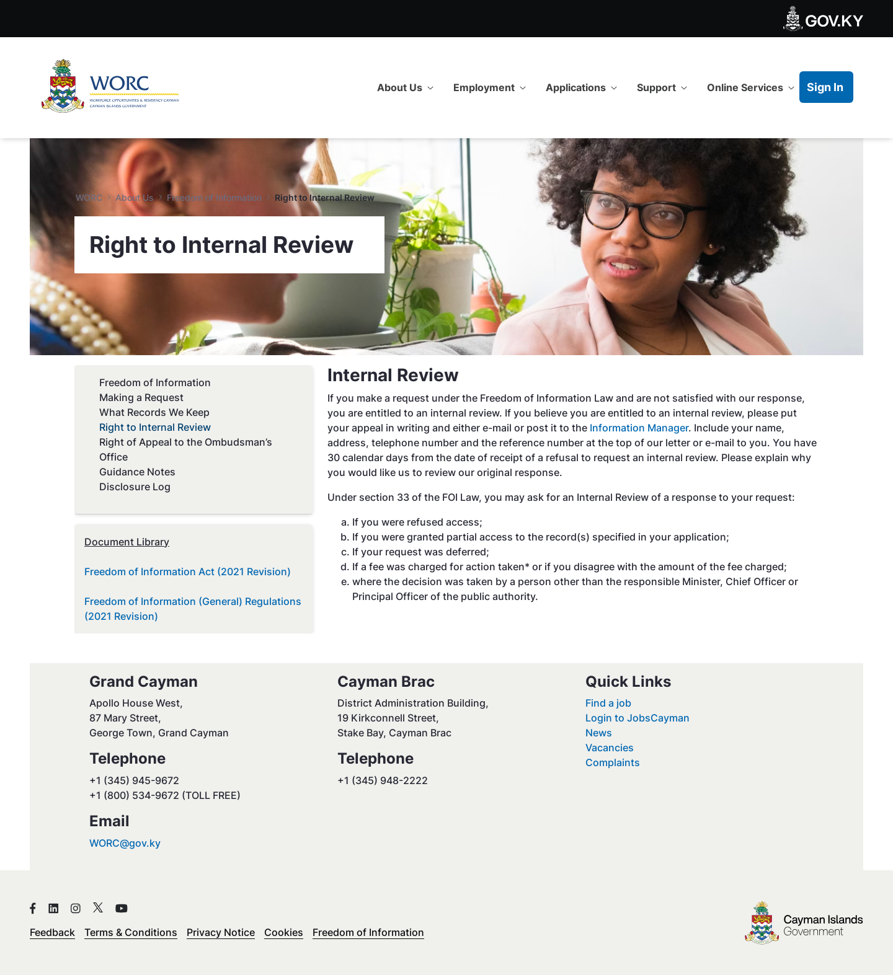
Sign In (825, 87)
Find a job (608, 703)
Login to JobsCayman (637, 718)
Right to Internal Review (155, 427)
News (598, 732)
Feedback (52, 932)
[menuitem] (405, 87)
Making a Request (141, 397)
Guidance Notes (137, 471)
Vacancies (609, 747)
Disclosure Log (135, 486)
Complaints (612, 762)
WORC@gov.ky (125, 843)
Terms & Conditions (130, 932)
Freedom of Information (155, 382)
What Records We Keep (154, 412)
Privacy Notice (221, 932)
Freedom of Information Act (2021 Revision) (187, 571)
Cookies (283, 932)
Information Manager (639, 427)
